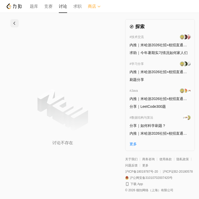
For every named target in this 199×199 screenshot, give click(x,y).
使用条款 (165, 159)
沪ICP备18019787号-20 (141, 171)
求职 (77, 6)
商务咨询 (148, 159)
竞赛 (48, 6)
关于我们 (131, 159)
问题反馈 (131, 165)
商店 (94, 6)
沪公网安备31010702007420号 (151, 178)
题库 (34, 6)
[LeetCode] (14, 6)
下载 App (136, 184)
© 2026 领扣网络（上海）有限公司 (149, 190)
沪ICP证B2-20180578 (178, 171)
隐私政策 (182, 159)
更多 (145, 165)
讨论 (63, 6)
